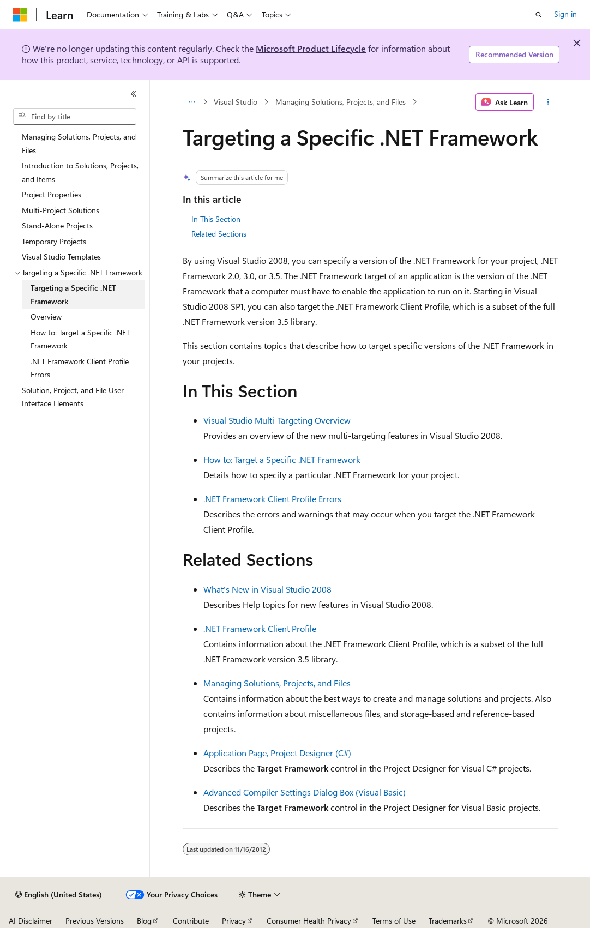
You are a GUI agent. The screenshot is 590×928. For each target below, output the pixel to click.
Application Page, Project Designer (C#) (277, 752)
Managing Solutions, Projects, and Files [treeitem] (79, 143)
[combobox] (74, 116)
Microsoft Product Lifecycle (311, 48)
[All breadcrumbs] (192, 102)
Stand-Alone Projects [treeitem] (57, 225)
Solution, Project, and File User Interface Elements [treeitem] (73, 397)
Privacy (234, 920)
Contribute (191, 920)
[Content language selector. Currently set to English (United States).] (59, 894)
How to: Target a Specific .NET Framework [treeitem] (80, 339)
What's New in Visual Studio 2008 (267, 589)
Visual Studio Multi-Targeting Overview (277, 420)
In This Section (215, 219)
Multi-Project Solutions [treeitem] (60, 210)
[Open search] (539, 15)
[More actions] (547, 102)
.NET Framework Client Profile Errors (272, 498)
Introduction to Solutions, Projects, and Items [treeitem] (80, 172)
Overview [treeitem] (46, 316)
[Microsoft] (20, 15)
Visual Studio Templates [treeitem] (61, 256)
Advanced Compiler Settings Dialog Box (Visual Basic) (304, 792)
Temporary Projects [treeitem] (54, 241)
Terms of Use (394, 920)
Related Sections (218, 233)
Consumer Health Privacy (309, 920)
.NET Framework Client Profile (259, 628)
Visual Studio (235, 102)
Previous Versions (94, 920)
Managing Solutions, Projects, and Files (340, 102)
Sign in (565, 14)
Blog (144, 920)
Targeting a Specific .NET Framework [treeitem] (73, 294)
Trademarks (448, 920)
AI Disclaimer (30, 920)
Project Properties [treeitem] (51, 194)
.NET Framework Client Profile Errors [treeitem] (80, 368)
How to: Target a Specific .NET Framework (281, 459)
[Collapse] (133, 94)
